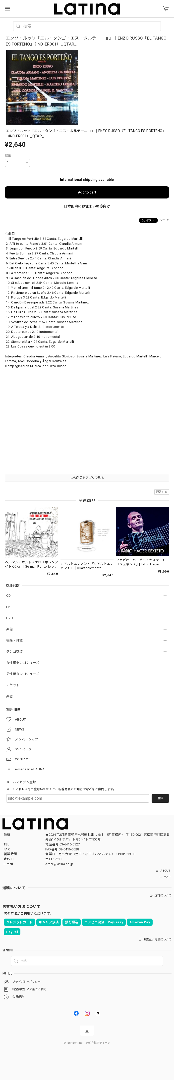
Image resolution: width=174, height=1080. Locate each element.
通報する (161, 491)
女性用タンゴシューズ (22, 663)
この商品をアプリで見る (87, 478)
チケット (12, 685)
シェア (164, 220)
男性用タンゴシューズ (22, 674)
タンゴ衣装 (14, 651)
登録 (160, 798)
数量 (8, 155)
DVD (9, 618)
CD (8, 595)
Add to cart (87, 192)
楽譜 (9, 629)
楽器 (9, 696)
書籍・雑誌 (14, 640)
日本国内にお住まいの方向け (87, 206)
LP (8, 607)
